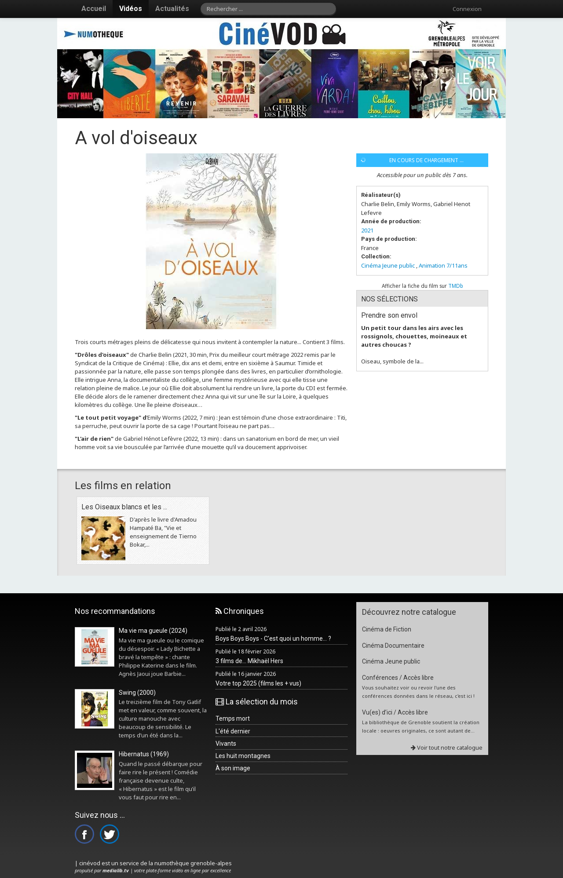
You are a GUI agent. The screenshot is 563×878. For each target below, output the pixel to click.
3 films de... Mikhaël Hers (249, 660)
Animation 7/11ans (443, 265)
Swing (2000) (137, 692)
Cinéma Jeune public (388, 265)
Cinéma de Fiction (386, 629)
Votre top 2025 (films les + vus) (258, 683)
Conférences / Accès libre (398, 677)
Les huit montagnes (243, 755)
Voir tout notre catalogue (447, 747)
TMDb (455, 285)
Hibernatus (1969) (144, 754)
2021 (367, 230)
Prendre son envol (389, 315)
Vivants (226, 743)
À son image (233, 768)
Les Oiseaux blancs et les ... (124, 507)
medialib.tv (115, 870)
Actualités (172, 8)
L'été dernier (233, 731)
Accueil (93, 8)
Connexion (467, 9)
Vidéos (130, 8)
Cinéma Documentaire (393, 645)
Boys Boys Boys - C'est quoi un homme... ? (273, 638)
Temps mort (233, 718)
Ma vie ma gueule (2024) (153, 630)
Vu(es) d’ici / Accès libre (395, 712)
